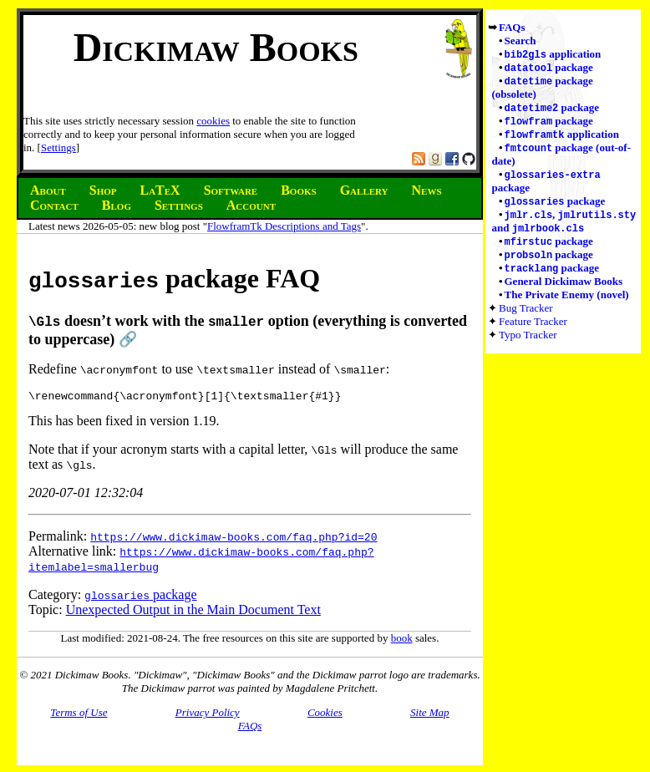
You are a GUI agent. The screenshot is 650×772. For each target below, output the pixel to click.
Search (520, 40)
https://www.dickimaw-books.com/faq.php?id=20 (233, 539)
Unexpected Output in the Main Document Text (193, 613)
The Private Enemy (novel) (567, 306)
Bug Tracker (526, 319)
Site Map (429, 715)
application (553, 54)
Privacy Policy (207, 715)
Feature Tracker (533, 333)
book (402, 641)
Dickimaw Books (216, 47)
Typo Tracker (528, 346)
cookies (213, 120)
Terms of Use (78, 715)
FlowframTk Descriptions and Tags (284, 226)
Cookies (325, 715)
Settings (58, 147)
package (549, 69)
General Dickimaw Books (564, 293)
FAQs (512, 27)
